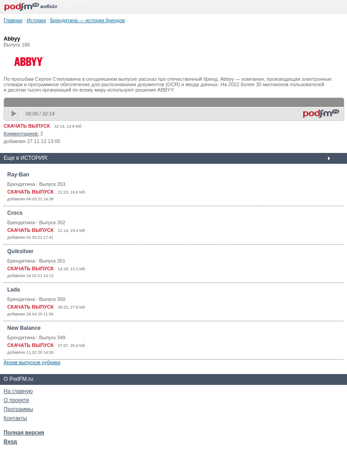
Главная (13, 20)
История (36, 20)
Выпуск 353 (52, 184)
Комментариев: (21, 133)
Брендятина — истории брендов (87, 20)
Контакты (15, 418)
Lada (13, 290)
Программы (18, 409)
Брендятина (21, 184)
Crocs (15, 213)
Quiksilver (20, 251)
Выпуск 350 (52, 299)
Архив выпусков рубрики (32, 362)
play (15, 114)
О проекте (16, 400)
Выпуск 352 (52, 222)
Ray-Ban (18, 174)
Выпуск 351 (52, 260)
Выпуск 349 (52, 337)
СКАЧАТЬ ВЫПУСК (27, 126)
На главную (18, 391)
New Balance (24, 328)
